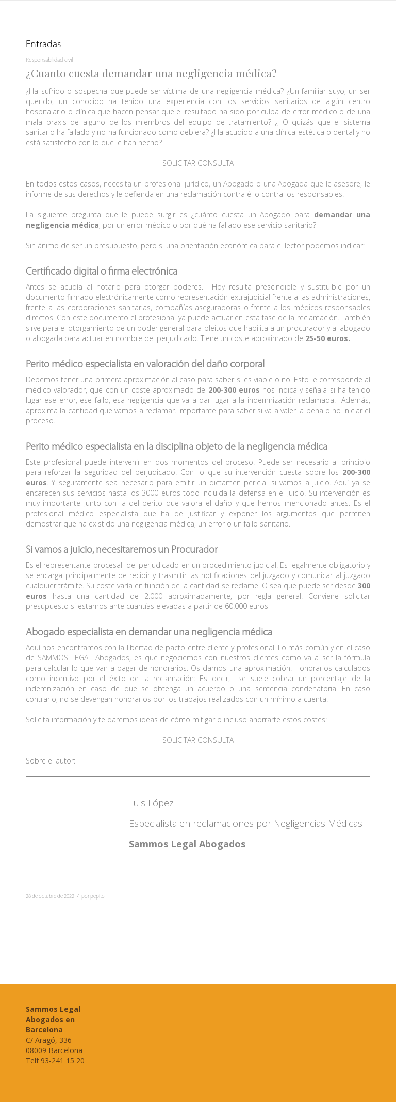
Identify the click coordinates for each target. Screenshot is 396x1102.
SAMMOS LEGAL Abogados (83, 658)
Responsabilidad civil (49, 60)
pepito (97, 897)
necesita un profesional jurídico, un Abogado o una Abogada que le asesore (232, 184)
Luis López (151, 802)
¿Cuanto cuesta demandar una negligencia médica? (151, 72)
